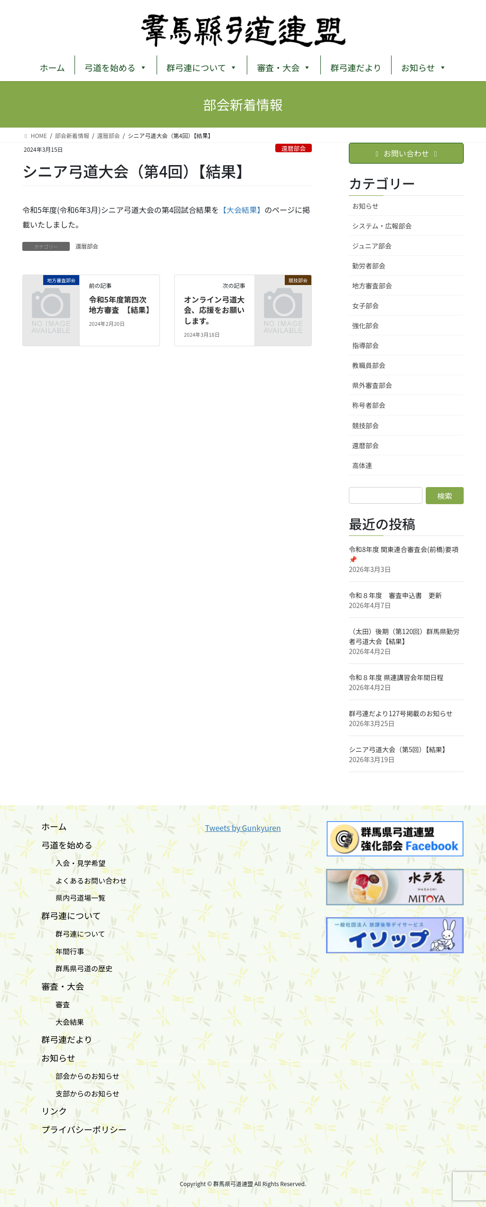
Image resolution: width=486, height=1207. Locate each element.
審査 (55, 1004)
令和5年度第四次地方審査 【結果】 (121, 304)
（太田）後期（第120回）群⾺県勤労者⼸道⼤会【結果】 (404, 636)
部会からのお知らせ (80, 1076)
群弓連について (202, 66)
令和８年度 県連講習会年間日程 (396, 677)
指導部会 (365, 345)
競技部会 (365, 425)
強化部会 (365, 325)
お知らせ (424, 66)
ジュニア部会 (372, 245)
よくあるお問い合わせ (84, 880)
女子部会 (365, 305)
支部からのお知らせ (80, 1093)
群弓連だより (356, 67)
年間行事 (62, 951)
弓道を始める (115, 66)
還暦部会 (293, 148)
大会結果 (62, 1022)
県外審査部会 (372, 385)
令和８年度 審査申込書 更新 (395, 595)
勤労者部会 (368, 265)
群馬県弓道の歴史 (76, 968)
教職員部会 (368, 365)
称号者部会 (368, 405)
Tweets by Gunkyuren (243, 827)
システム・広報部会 (382, 225)
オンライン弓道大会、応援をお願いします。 (214, 310)
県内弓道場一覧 (73, 898)
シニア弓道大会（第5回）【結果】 (399, 749)
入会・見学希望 (73, 863)
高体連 (362, 465)
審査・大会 (284, 66)
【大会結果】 (241, 209)
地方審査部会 (372, 285)
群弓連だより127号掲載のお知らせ (401, 713)
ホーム (52, 67)
